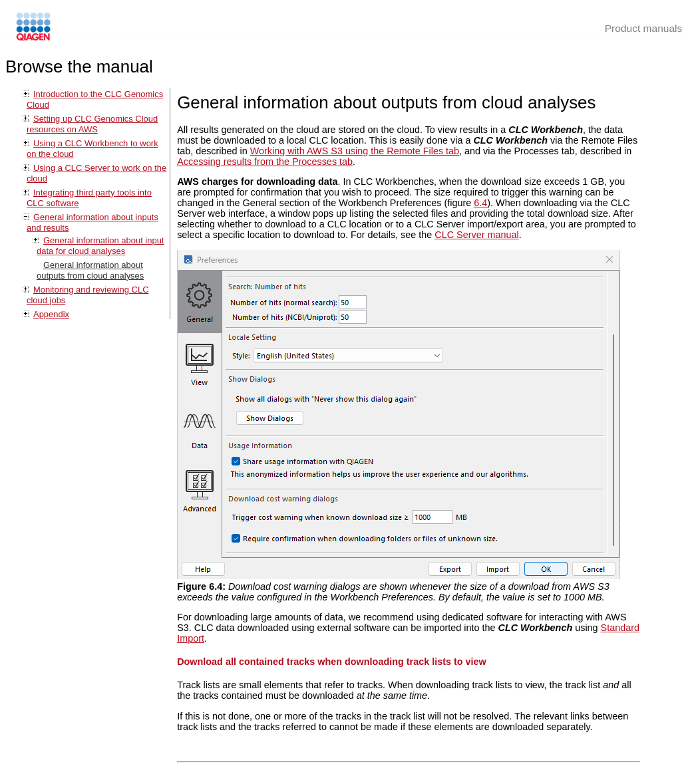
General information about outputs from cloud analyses (90, 270)
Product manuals (644, 28)
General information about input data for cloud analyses (100, 245)
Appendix (51, 314)
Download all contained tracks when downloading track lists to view (331, 661)
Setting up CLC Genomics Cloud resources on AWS (92, 124)
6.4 (480, 202)
